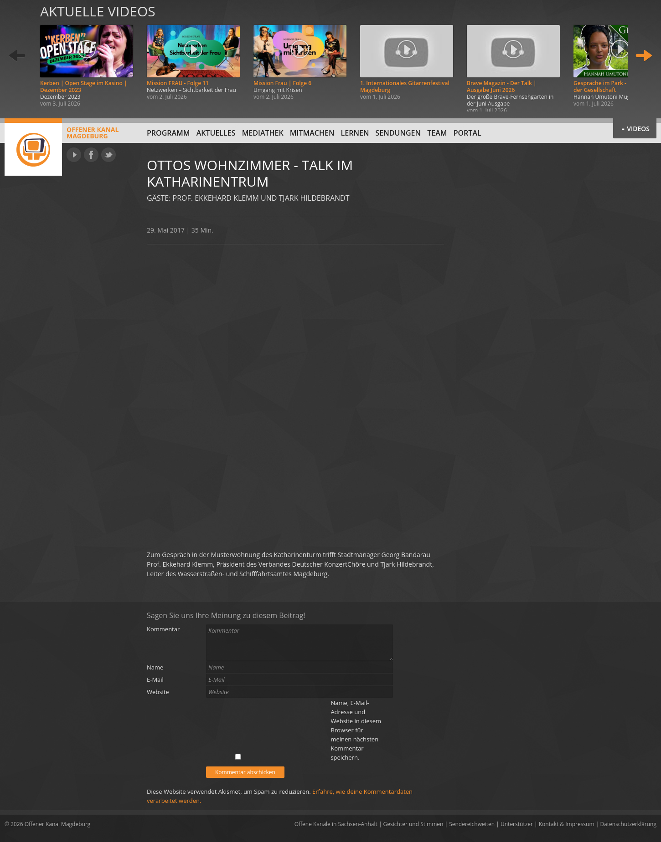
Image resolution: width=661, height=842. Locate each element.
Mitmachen (312, 133)
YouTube (74, 154)
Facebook (91, 154)
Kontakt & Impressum (566, 824)
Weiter (643, 55)
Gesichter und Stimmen (413, 824)
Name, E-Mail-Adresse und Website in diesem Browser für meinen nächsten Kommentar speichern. (355, 730)
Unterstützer (517, 824)
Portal (467, 133)
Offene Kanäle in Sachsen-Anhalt (335, 824)
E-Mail (155, 679)
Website (158, 692)
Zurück (17, 55)
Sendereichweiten (472, 824)
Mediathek (263, 133)
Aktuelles (216, 133)
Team (437, 133)
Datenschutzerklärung (628, 824)
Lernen (355, 133)
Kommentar (163, 629)
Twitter (108, 154)
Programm (168, 133)
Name (155, 667)
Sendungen (398, 133)
